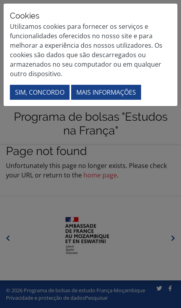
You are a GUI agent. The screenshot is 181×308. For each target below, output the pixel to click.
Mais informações (106, 92)
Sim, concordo (39, 92)
